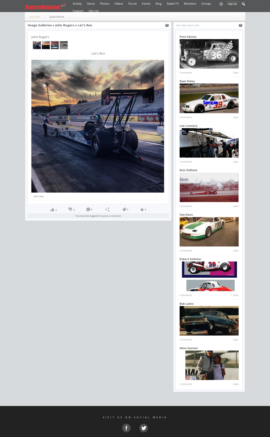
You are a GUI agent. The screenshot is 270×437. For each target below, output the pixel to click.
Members (190, 4)
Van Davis (186, 215)
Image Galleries (40, 25)
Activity (77, 4)
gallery (34, 16)
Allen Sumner (189, 348)
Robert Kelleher (190, 259)
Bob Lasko (187, 304)
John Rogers (64, 25)
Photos (104, 4)
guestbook (56, 16)
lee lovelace (189, 126)
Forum (132, 4)
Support (78, 11)
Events (146, 4)
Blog (159, 4)
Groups (206, 4)
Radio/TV (173, 4)
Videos (119, 4)
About (91, 4)
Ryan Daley (187, 81)
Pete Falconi (188, 37)
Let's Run (85, 25)
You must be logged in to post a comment (98, 215)
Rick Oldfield (188, 170)
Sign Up (232, 3)
